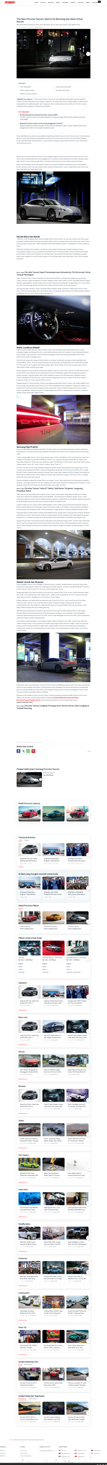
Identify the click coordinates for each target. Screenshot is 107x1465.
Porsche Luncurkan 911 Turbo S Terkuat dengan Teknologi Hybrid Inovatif (77, 1384)
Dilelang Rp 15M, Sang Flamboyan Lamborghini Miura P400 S (29, 1174)
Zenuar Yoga (47, 1074)
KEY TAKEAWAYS (25, 87)
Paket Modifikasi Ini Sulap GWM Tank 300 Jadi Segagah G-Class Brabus (77, 1243)
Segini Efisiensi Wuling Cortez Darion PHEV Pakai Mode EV (77, 1071)
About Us (2, 1450)
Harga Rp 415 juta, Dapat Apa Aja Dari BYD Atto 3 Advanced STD (28, 860)
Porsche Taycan (38, 27)
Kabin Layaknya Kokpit (27, 90)
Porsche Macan (25, 926)
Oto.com (62, 1450)
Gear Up (73, 2)
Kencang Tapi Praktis (62, 90)
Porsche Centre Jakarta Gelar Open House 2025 (53, 1384)
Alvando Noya (47, 1143)
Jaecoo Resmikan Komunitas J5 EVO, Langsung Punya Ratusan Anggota (77, 1312)
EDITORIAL (2, 1456)
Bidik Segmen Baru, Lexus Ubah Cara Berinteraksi (52, 1209)
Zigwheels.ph (96, 1450)
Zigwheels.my (80, 1453)
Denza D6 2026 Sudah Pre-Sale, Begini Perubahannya (52, 1036)
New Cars (51, 2)
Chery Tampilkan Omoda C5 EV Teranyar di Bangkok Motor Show (77, 1105)
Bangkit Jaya (47, 1281)
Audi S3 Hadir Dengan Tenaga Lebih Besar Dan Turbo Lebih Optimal (77, 1037)
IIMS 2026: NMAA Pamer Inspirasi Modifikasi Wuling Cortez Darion (28, 1243)
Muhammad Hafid (24, 1143)
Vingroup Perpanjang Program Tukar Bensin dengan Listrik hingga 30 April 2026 (52, 860)
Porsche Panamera (50, 926)
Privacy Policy (24, 1453)
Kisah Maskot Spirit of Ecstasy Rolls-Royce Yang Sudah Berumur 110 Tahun (76, 1174)
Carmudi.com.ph (64, 1453)
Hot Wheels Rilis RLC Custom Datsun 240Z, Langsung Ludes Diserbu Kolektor (53, 1347)
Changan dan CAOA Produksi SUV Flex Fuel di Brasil (76, 860)
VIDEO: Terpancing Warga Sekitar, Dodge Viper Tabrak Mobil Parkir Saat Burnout (52, 1140)
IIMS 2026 (95, 2)
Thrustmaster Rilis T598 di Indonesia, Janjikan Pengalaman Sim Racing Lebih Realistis (29, 1347)
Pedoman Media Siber (26, 1456)
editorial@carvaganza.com (46, 1450)
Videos (88, 2)
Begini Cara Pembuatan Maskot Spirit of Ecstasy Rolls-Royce (52, 1174)
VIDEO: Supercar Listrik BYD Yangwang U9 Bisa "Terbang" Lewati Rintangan (29, 1140)
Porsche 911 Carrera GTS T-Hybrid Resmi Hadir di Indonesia (28, 1384)
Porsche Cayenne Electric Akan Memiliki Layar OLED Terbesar (52, 1418)
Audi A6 (21, 957)
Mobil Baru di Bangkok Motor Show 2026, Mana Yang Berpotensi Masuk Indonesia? (76, 893)
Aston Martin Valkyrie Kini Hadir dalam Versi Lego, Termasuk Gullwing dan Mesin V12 (77, 1347)
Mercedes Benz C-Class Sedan (52, 957)
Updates (43, 2)
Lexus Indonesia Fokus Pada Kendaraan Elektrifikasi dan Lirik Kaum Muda (77, 1209)
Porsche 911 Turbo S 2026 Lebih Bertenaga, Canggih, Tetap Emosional (76, 1418)
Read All (20, 866)
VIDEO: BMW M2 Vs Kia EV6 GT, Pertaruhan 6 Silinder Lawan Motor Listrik (76, 1140)
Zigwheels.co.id (80, 1450)
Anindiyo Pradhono (72, 1040)
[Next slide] (88, 54)
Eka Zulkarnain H (24, 1177)
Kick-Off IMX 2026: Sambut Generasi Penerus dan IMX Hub (52, 1243)
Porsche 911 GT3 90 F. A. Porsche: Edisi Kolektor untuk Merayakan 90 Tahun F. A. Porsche (29, 1418)
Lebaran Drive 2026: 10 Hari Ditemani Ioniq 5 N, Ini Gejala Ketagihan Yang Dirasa (53, 1278)
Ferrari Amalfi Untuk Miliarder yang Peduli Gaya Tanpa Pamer (29, 1209)
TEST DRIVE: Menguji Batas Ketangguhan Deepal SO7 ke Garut (29, 1071)
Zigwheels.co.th (64, 1456)
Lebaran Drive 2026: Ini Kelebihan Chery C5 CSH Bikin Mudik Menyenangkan (77, 1278)
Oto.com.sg (95, 1453)
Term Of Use (23, 1450)
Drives (58, 2)
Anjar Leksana (23, 863)
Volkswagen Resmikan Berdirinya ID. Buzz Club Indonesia (27, 1312)
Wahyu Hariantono (23, 27)
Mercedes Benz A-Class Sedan (76, 957)
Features (81, 2)
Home (36, 2)
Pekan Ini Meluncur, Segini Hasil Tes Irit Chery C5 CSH (52, 1071)
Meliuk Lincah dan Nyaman (28, 94)
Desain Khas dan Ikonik (63, 87)
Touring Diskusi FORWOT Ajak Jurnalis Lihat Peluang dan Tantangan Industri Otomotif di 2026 (53, 1312)
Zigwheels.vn (79, 1456)
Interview (65, 2)
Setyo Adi (22, 1074)
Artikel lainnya (22, 1010)
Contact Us (3, 1453)
